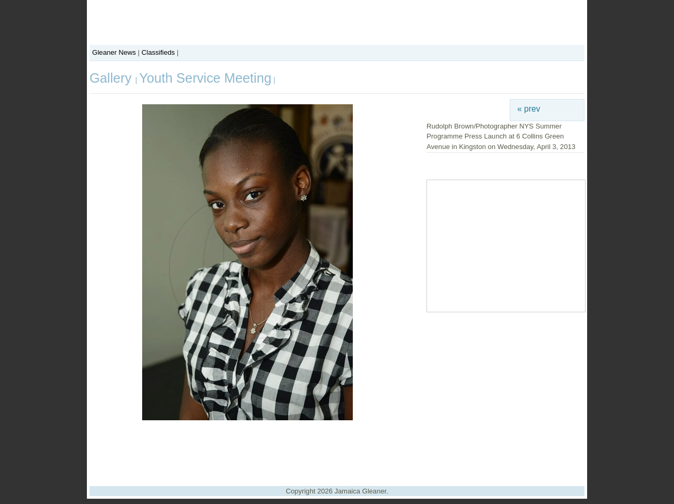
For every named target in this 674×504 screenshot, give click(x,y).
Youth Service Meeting (205, 78)
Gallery (112, 78)
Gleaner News (114, 52)
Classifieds (158, 52)
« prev (528, 108)
